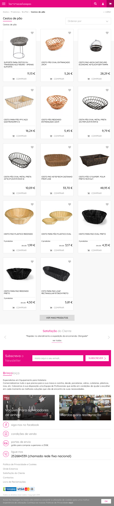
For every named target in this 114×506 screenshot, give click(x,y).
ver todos (57, 340)
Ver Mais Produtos (57, 317)
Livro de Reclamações (14, 481)
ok (106, 501)
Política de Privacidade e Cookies (20, 464)
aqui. (71, 502)
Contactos (8, 477)
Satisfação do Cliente (14, 473)
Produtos (15, 12)
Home (6, 12)
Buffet (25, 12)
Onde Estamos (10, 468)
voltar (108, 12)
